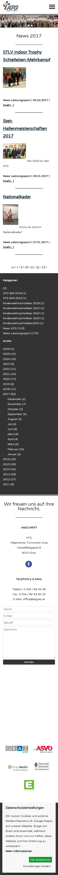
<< (12, 267)
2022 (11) (9, 369)
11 (32, 267)
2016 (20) (9, 459)
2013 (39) (9, 474)
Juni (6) (12, 429)
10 (26, 267)
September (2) (17, 414)
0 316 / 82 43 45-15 (32, 594)
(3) (4, 288)
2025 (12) (9, 354)
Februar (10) (16, 449)
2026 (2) (8, 349)
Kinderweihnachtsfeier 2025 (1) (23, 318)
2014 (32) (9, 469)
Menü (52, 7)
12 (37, 267)
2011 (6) (8, 484)
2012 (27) (9, 479)
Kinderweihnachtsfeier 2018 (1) (23, 303)
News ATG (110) (13, 328)
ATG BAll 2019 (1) (14, 298)
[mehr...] (8, 105)
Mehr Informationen (19, 851)
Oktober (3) (15, 409)
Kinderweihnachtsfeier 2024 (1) (23, 313)
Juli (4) (12, 424)
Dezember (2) (17, 399)
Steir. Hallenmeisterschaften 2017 (25, 128)
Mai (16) (13, 434)
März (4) (13, 444)
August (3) (14, 419)
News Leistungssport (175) (20, 333)
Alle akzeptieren (40, 859)
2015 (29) (9, 464)
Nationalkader (17, 196)
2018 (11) (9, 389)
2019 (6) (8, 384)
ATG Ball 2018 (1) (14, 293)
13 (43, 267)
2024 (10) (9, 359)
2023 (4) (8, 364)
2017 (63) (9, 394)
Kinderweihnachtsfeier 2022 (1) (23, 308)
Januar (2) (14, 454)
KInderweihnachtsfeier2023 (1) (23, 323)
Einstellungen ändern (37, 866)
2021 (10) (9, 374)
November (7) (17, 404)
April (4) (13, 439)
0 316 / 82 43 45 (35, 589)
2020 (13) (9, 379)
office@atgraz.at (34, 599)
